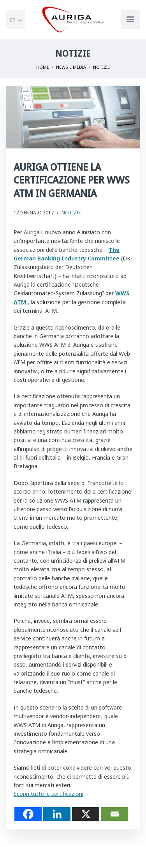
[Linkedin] (56, 814)
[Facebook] (28, 814)
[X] (85, 814)
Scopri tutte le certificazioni (48, 793)
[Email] (114, 814)
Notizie (71, 212)
